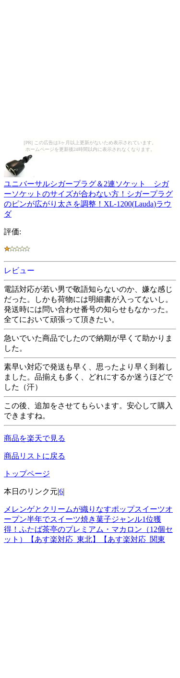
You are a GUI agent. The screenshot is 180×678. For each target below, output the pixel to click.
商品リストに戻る (34, 456)
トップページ (27, 474)
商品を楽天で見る (34, 438)
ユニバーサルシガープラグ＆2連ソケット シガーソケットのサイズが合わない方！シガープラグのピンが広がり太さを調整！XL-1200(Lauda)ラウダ (88, 194)
